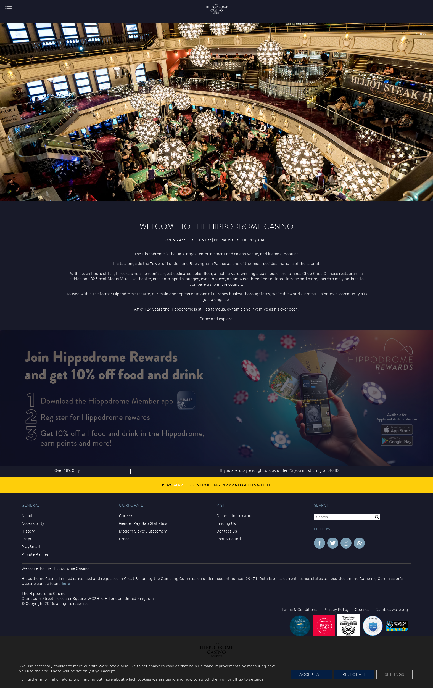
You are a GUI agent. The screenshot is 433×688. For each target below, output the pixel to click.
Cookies (362, 609)
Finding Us (226, 523)
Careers (126, 516)
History (28, 531)
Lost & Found (228, 539)
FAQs (26, 539)
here (66, 583)
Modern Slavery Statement (143, 531)
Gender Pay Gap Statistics (143, 523)
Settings (394, 674)
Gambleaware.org (391, 609)
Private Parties (35, 554)
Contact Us (226, 531)
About (27, 516)
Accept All (311, 674)
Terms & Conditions (299, 609)
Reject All (354, 674)
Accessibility (33, 523)
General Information (235, 516)
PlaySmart (31, 546)
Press (124, 539)
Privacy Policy (336, 609)
